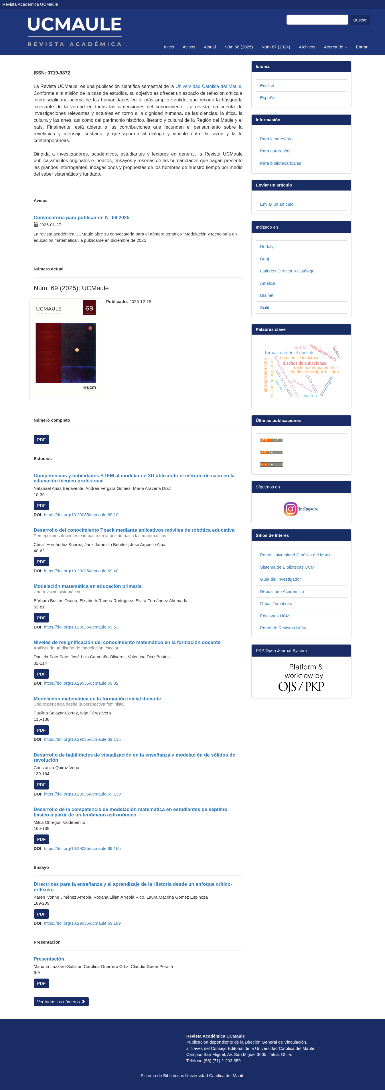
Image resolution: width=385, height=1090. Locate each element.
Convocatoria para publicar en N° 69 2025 (82, 217)
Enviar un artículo (277, 204)
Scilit (264, 307)
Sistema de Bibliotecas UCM (287, 567)
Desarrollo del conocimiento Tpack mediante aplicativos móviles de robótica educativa (138, 532)
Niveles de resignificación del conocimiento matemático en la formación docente (138, 645)
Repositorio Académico (282, 591)
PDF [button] (41, 439)
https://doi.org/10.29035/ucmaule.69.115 (82, 739)
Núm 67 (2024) (276, 46)
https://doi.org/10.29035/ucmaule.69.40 (81, 570)
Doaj (264, 258)
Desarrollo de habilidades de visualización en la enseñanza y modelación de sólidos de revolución (134, 757)
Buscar (360, 19)
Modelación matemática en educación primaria (138, 589)
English (267, 85)
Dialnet (267, 295)
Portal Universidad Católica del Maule (296, 554)
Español (268, 97)
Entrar (362, 46)
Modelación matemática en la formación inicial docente (138, 701)
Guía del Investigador (280, 579)
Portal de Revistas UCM (283, 627)
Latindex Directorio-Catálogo (287, 270)
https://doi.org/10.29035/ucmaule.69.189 (82, 923)
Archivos (307, 46)
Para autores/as (275, 150)
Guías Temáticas (276, 603)
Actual (210, 46)
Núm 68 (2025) (238, 46)
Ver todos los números (61, 1001)
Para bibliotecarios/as (280, 163)
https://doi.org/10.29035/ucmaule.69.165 (82, 848)
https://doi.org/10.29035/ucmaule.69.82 (81, 683)
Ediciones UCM (275, 615)
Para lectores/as (275, 138)
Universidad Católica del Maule (208, 86)
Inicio (169, 46)
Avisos (189, 46)
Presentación (49, 959)
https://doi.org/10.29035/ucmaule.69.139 (82, 794)
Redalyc (268, 246)
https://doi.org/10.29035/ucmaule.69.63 (81, 626)
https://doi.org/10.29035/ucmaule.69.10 (81, 514)
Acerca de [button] (335, 46)
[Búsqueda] (317, 20)
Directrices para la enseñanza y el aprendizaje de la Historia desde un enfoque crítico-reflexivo (133, 886)
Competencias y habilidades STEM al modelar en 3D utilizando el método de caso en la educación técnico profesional (134, 478)
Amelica (267, 283)
